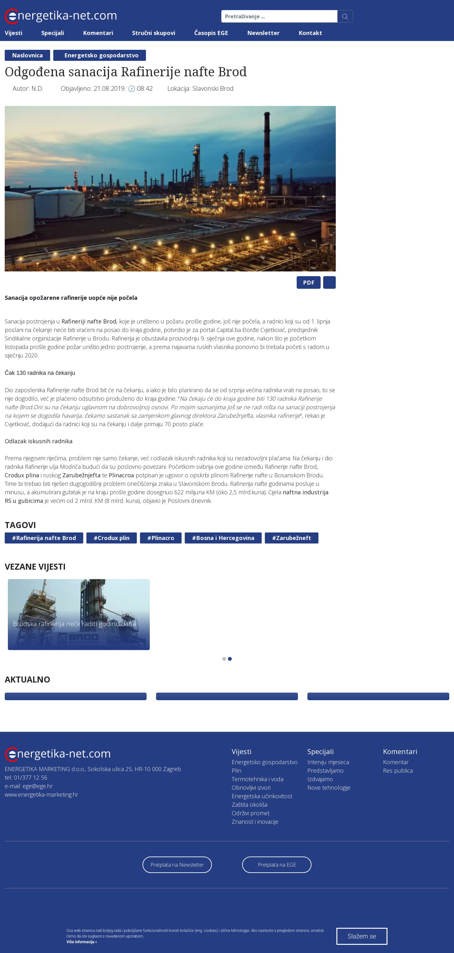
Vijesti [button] (13, 33)
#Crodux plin (112, 538)
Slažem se (362, 936)
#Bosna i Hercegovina (223, 538)
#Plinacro (160, 538)
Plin (236, 770)
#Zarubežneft (291, 538)
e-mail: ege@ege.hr (29, 786)
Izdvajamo (320, 779)
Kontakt (310, 33)
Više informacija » (82, 942)
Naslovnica (27, 55)
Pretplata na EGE (277, 864)
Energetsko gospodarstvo (101, 55)
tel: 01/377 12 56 (26, 777)
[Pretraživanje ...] (279, 16)
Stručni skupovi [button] (153, 33)
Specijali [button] (52, 33)
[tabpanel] (170, 188)
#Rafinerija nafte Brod (44, 538)
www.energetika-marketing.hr (41, 794)
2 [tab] (230, 659)
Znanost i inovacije (255, 821)
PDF (308, 282)
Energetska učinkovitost (262, 796)
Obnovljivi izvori (251, 787)
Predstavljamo (325, 770)
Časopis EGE (211, 33)
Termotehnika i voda (257, 779)
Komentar (396, 762)
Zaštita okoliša (249, 804)
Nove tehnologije (329, 787)
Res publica (398, 770)
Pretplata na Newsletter (177, 864)
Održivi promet (251, 813)
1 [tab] (224, 659)
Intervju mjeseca (328, 762)
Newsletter (263, 33)
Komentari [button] (98, 33)
